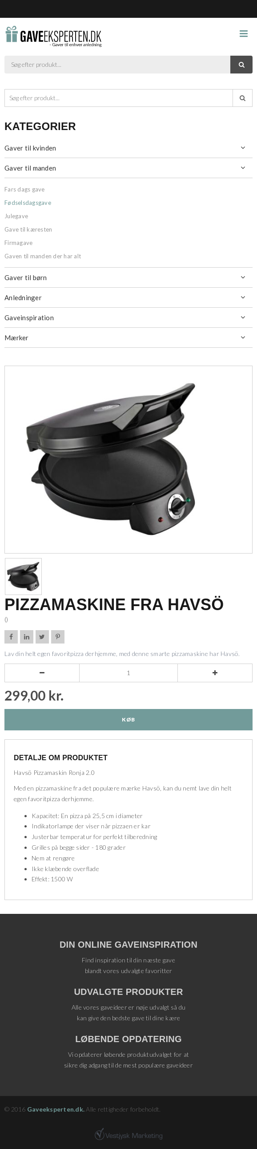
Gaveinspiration (29, 318)
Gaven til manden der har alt (42, 256)
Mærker (16, 338)
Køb (128, 719)
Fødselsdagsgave (27, 202)
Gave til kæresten (28, 229)
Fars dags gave (24, 189)
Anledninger (23, 297)
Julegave (16, 216)
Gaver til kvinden (30, 148)
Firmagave (18, 242)
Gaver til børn (25, 277)
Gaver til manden (30, 168)
